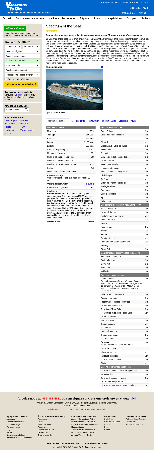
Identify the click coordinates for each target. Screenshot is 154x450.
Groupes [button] (131, 18)
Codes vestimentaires (15, 422)
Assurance (11, 419)
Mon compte (128, 13)
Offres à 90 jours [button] (15, 28)
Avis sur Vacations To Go (81, 435)
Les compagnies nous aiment (83, 432)
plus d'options (20, 95)
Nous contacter (77, 427)
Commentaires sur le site (96, 443)
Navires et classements (62, 18)
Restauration (93, 121)
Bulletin (146, 18)
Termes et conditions (134, 424)
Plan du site (131, 422)
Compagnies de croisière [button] (30, 18)
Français (142, 13)
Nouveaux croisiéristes (16, 435)
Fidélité (7, 127)
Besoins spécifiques (127, 121)
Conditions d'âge (13, 424)
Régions (84, 18)
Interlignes (9, 130)
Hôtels (135, 2)
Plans (40, 422)
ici (134, 398)
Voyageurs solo (27, 130)
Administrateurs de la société (83, 430)
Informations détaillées (58, 121)
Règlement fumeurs (46, 430)
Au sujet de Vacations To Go (83, 419)
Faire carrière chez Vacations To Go (63, 443)
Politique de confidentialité (136, 419)
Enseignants (9, 123)
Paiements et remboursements (19, 438)
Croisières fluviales (109, 2)
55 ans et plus (10, 120)
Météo (9, 432)
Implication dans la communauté (84, 424)
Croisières (108, 419)
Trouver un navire (45, 435)
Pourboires (42, 427)
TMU (22, 127)
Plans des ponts (78, 121)
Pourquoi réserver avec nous (83, 422)
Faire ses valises (13, 427)
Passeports (42, 419)
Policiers (24, 120)
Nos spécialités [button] (113, 18)
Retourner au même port (19, 79)
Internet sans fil (109, 121)
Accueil (7, 18)
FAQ (8, 430)
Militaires (8, 133)
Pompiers (24, 123)
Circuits (125, 2)
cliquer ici (90, 184)
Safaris (144, 2)
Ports (97, 18)
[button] (50, 89)
